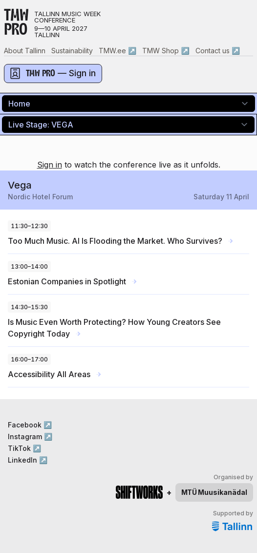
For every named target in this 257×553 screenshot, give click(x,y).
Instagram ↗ (30, 436)
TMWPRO (16, 24)
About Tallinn (24, 50)
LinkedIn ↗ (27, 460)
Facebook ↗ (30, 425)
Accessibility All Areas (54, 374)
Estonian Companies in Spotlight (72, 281)
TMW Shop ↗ (165, 50)
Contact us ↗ (217, 50)
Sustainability (72, 50)
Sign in (49, 165)
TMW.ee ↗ (117, 50)
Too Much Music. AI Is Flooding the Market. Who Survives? (120, 241)
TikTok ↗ (24, 448)
